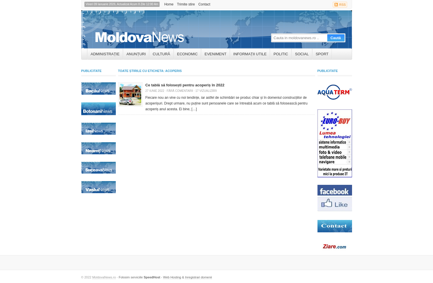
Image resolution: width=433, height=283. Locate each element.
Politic (280, 54)
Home (168, 4)
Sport (322, 54)
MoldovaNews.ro (104, 277)
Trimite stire (186, 4)
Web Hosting (172, 277)
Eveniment (215, 54)
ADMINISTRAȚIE (105, 54)
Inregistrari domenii (198, 277)
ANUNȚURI (136, 54)
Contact (204, 4)
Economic (187, 54)
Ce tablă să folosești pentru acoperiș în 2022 (185, 85)
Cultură (161, 54)
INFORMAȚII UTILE (250, 54)
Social (302, 54)
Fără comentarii (180, 90)
